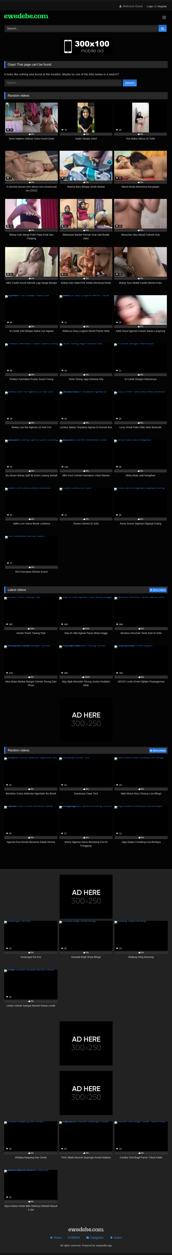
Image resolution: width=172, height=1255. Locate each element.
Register (162, 6)
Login (150, 6)
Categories (97, 1237)
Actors (118, 1237)
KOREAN (74, 1237)
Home (58, 1237)
